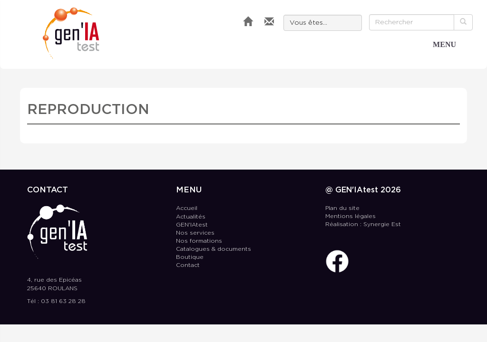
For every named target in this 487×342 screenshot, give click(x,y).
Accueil (186, 208)
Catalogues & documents (213, 249)
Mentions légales (350, 216)
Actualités (190, 216)
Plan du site (342, 208)
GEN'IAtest (71, 33)
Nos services (195, 233)
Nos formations (199, 241)
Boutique (190, 257)
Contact (188, 265)
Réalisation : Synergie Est (363, 224)
